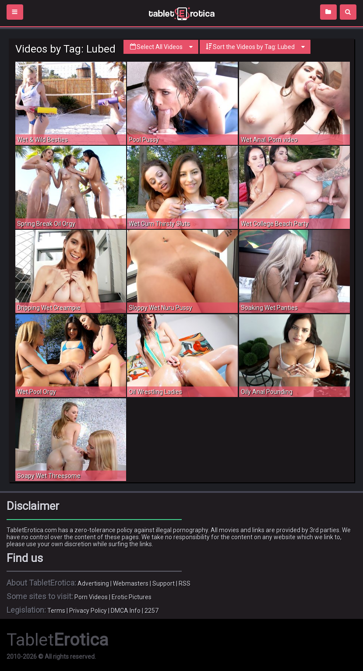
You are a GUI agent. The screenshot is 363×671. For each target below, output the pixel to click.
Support (163, 583)
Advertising (93, 583)
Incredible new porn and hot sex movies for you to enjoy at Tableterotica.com (181, 13)
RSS (184, 583)
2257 (151, 610)
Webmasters (130, 583)
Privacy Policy (88, 610)
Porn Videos (91, 597)
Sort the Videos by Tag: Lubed (255, 46)
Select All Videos (161, 46)
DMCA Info (126, 610)
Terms (56, 610)
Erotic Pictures (132, 597)
